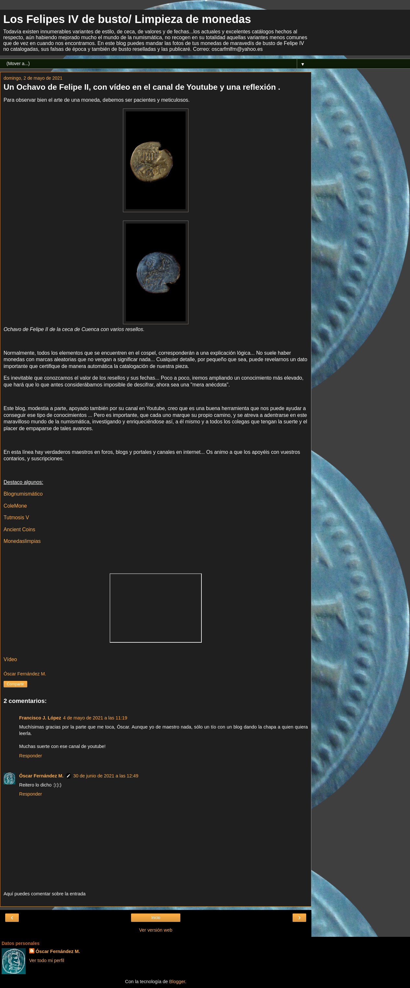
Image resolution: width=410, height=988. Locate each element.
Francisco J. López (40, 717)
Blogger (177, 981)
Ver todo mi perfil (46, 960)
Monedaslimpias (22, 541)
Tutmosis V (16, 517)
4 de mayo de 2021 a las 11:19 (95, 717)
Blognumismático (23, 494)
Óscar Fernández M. (41, 775)
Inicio (155, 917)
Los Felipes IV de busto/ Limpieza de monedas (127, 19)
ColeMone (15, 506)
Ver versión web (155, 930)
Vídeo (10, 659)
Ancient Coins (19, 529)
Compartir (15, 684)
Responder (30, 755)
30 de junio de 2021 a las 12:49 (106, 775)
